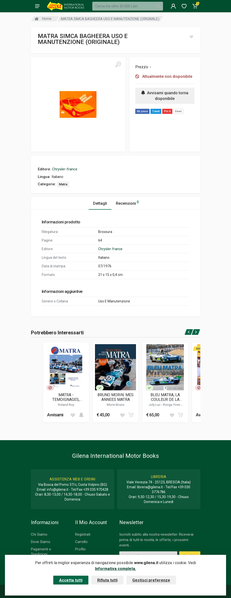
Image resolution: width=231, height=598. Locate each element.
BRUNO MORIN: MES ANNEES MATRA (115, 397)
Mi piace (142, 111)
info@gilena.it (57, 489)
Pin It (167, 111)
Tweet (156, 111)
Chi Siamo (39, 534)
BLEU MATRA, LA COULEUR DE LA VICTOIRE (165, 397)
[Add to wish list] (72, 415)
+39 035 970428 (95, 489)
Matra (63, 184)
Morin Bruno (115, 405)
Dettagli (100, 203)
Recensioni (127, 203)
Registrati (82, 534)
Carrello (81, 542)
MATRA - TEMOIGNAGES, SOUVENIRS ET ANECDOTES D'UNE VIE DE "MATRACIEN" (66, 397)
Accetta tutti (70, 580)
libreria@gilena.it (150, 487)
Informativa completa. (115, 568)
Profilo (80, 549)
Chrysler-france (64, 169)
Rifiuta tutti (107, 580)
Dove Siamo (40, 542)
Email (178, 111)
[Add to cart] (81, 414)
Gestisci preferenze (151, 580)
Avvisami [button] (55, 414)
